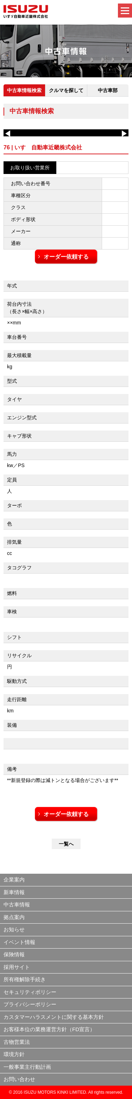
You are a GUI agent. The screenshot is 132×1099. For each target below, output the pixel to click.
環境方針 (14, 1054)
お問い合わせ (19, 1079)
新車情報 (14, 892)
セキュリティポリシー (30, 992)
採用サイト (17, 967)
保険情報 (14, 954)
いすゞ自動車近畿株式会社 (26, 11)
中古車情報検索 (24, 90)
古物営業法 (17, 1042)
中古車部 (108, 90)
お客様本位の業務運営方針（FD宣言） (49, 1029)
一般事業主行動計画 (27, 1067)
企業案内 (14, 880)
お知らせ (14, 929)
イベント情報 (19, 942)
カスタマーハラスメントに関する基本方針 (54, 1017)
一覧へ (66, 844)
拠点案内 (14, 917)
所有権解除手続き (25, 979)
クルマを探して (66, 90)
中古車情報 (17, 904)
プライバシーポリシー (30, 1004)
